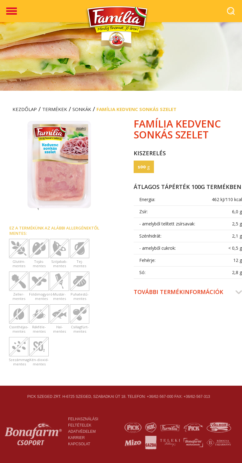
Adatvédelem (82, 431)
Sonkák (81, 109)
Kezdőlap (24, 109)
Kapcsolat (79, 444)
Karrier (76, 438)
